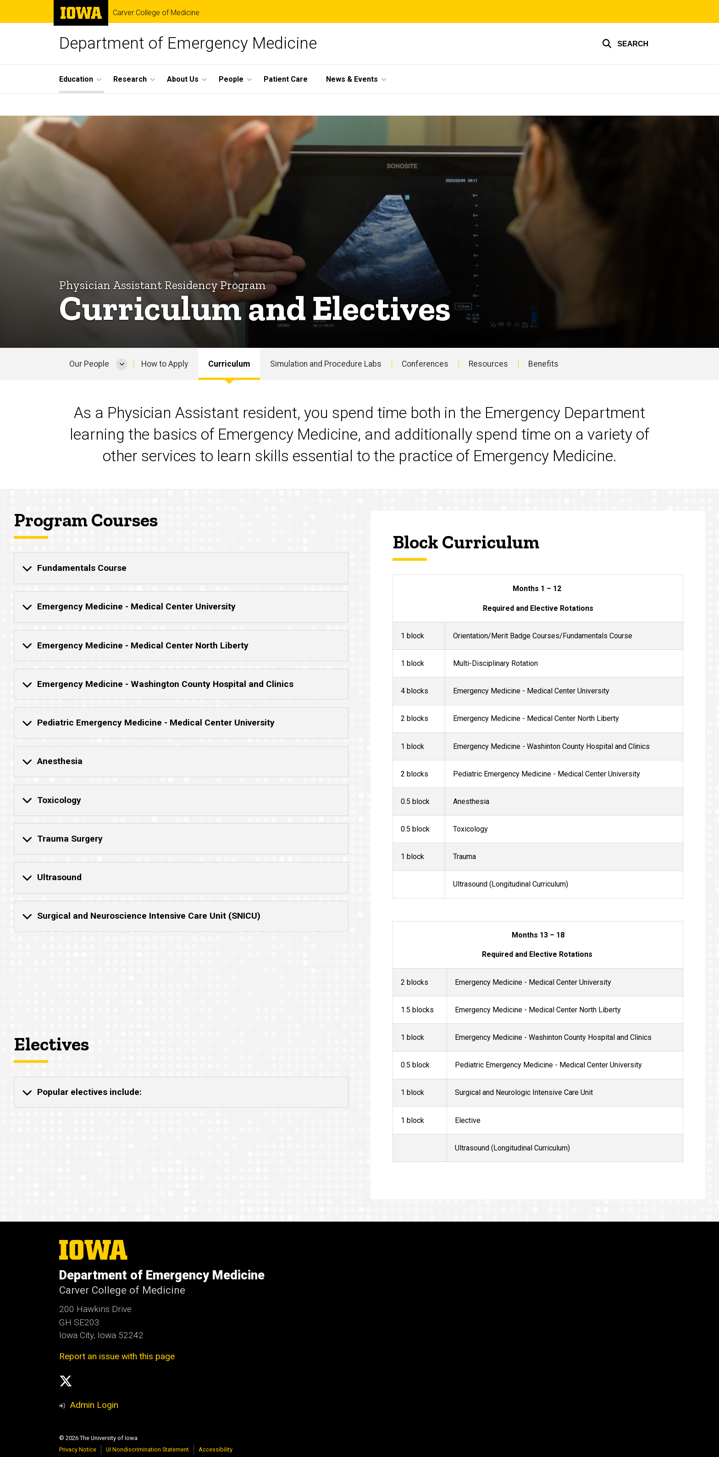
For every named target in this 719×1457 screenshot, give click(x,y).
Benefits (543, 363)
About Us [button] (183, 79)
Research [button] (130, 79)
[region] (538, 737)
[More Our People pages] (121, 364)
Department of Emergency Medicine (188, 43)
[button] (625, 43)
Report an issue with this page (117, 1356)
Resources (488, 363)
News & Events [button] (352, 79)
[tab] (181, 568)
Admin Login (94, 1405)
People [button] (231, 79)
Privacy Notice (77, 1449)
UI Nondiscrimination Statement (147, 1449)
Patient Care (286, 79)
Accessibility (215, 1449)
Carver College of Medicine (156, 13)
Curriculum (229, 363)
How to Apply (164, 363)
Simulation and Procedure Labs (326, 363)
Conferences (425, 363)
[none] (181, 568)
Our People (89, 363)
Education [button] (76, 79)
